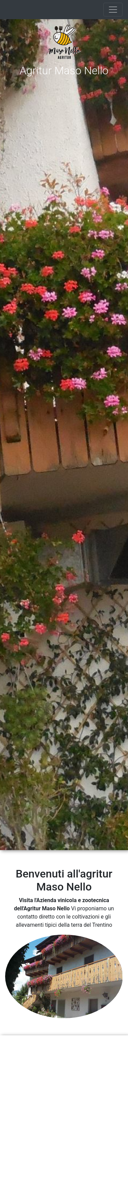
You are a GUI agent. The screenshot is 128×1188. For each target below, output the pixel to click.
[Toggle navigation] (113, 9)
